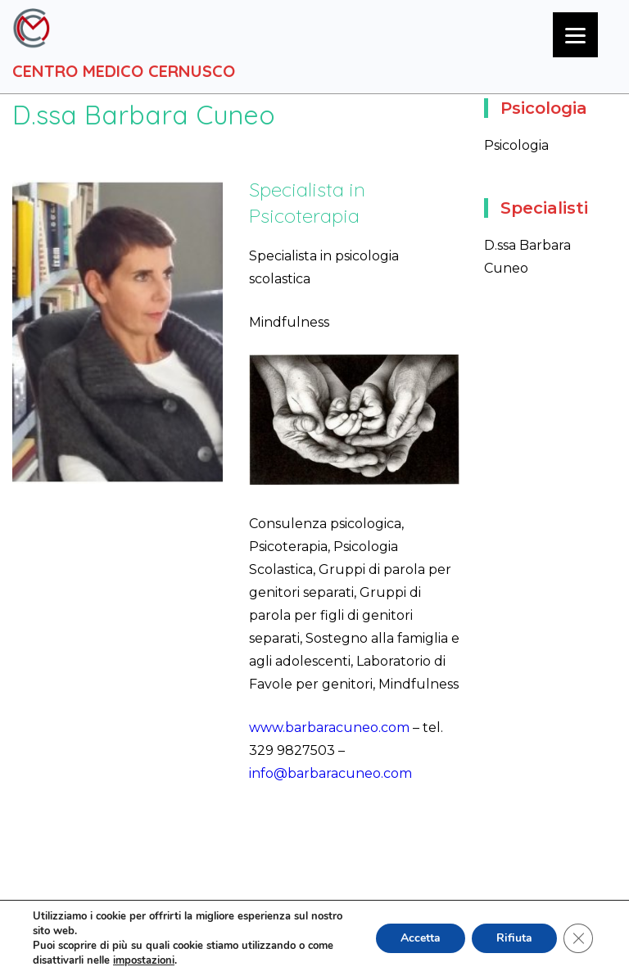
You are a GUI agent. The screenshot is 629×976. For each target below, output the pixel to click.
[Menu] (575, 34)
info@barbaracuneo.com (330, 773)
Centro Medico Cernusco (123, 71)
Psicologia (516, 145)
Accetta (420, 938)
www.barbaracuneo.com (329, 727)
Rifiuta (514, 938)
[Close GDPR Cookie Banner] (578, 938)
